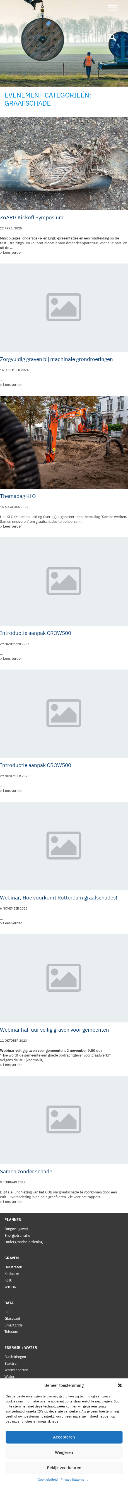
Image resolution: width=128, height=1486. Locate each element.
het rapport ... (92, 1197)
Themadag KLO (18, 496)
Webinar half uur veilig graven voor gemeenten (54, 1029)
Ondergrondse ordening (23, 1242)
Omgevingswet (16, 1228)
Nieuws (10, 1399)
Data (9, 1302)
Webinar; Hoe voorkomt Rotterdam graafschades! (58, 897)
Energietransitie (17, 1235)
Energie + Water (20, 1347)
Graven (11, 1257)
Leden (9, 1418)
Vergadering (14, 1392)
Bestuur (10, 1412)
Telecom (11, 1331)
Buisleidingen (15, 1356)
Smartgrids (13, 1325)
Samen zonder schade (26, 1171)
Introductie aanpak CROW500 (35, 633)
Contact (10, 1475)
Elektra (10, 1363)
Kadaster (11, 1273)
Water (9, 1376)
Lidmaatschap (16, 1405)
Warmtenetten (16, 1370)
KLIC (8, 1280)
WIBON (10, 1287)
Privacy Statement (19, 1460)
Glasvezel (12, 1318)
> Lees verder (11, 252)
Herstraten (13, 1267)
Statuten (11, 1438)
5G (6, 1312)
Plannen (12, 1219)
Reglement (13, 1432)
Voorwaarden (15, 1425)
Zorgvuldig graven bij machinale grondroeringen (56, 359)
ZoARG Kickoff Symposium (32, 217)
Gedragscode (15, 1445)
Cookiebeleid (15, 1467)
